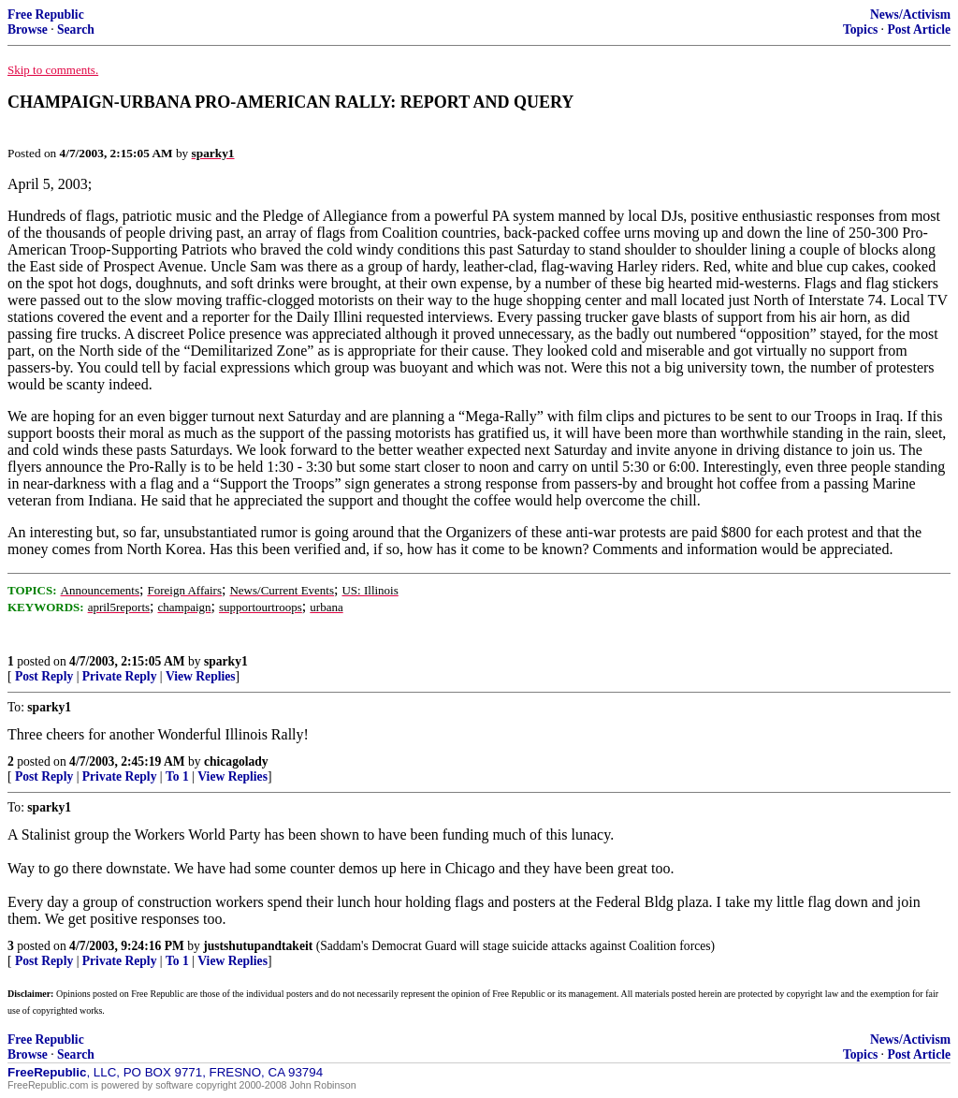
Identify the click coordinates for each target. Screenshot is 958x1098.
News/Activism (910, 14)
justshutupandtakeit (257, 946)
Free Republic (45, 14)
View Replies (201, 676)
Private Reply (119, 676)
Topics (860, 29)
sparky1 (226, 661)
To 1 (177, 776)
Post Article (919, 29)
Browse (27, 29)
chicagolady (236, 761)
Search (75, 29)
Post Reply (44, 676)
